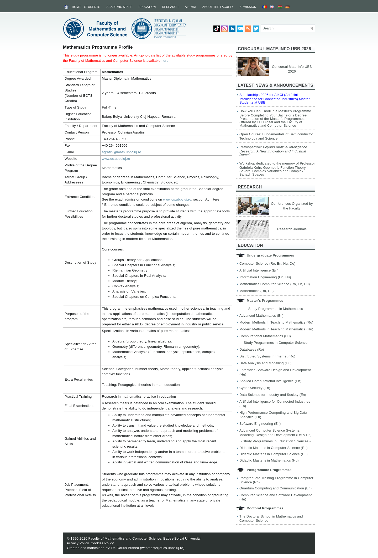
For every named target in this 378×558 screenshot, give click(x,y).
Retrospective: (273, 151)
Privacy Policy (78, 543)
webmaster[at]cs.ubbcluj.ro (162, 548)
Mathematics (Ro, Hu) (256, 291)
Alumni (190, 6)
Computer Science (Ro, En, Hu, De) (267, 263)
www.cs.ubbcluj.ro (116, 159)
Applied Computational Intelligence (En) (270, 381)
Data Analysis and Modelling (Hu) (265, 363)
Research (170, 6)
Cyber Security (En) (254, 388)
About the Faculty (217, 6)
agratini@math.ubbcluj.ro (121, 152)
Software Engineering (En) (260, 424)
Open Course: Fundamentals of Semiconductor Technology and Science (276, 136)
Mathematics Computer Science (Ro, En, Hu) (274, 284)
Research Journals (292, 229)
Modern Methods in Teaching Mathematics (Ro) (276, 322)
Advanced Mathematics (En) (261, 316)
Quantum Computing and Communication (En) (275, 488)
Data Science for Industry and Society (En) (272, 395)
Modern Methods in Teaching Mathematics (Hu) (276, 329)
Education (147, 6)
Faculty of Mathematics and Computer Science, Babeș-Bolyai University (144, 538)
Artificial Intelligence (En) (259, 270)
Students (92, 6)
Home (76, 6)
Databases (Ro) (251, 349)
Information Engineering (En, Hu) (265, 277)
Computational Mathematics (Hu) (265, 336)
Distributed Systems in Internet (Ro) (267, 356)
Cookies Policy (102, 543)
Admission (248, 6)
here (165, 61)
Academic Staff (119, 6)
